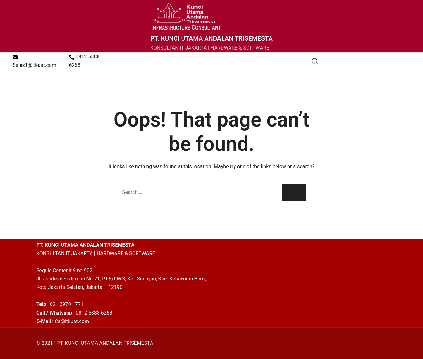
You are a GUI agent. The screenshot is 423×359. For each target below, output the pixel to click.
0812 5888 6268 (84, 61)
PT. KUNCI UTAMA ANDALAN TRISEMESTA (211, 38)
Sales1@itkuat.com (34, 61)
